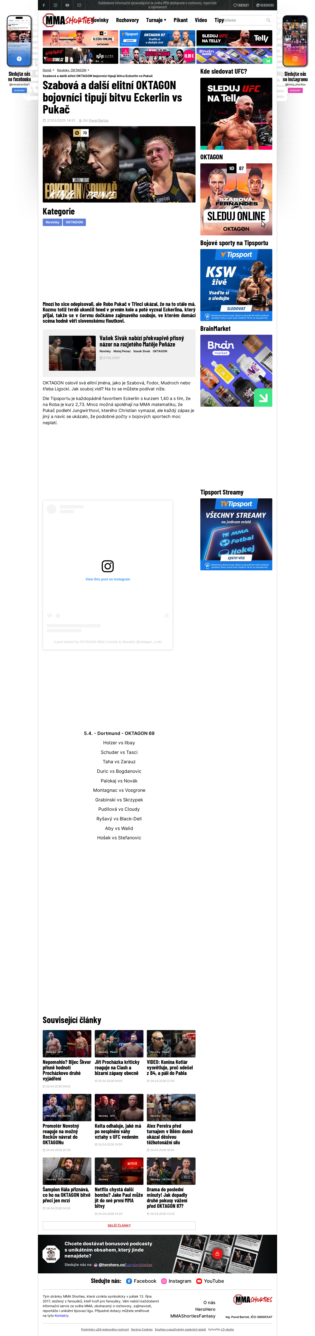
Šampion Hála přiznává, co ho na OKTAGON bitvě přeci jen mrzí (66, 1195)
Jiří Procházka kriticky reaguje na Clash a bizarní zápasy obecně (117, 1068)
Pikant (181, 21)
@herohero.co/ (123, 1265)
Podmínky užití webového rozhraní (105, 1329)
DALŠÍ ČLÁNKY (119, 1225)
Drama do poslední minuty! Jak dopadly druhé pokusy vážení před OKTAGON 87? (167, 1198)
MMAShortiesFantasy (192, 1316)
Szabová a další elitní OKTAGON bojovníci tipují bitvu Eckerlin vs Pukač (98, 76)
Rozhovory (127, 21)
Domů (47, 70)
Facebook (141, 1281)
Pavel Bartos (98, 121)
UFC (60, 1052)
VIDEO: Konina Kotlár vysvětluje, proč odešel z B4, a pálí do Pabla (170, 1068)
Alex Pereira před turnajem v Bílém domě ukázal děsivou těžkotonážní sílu (170, 1135)
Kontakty (62, 1316)
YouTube (210, 1281)
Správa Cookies (142, 1329)
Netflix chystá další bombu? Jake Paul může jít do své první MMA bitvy (119, 1198)
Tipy (219, 21)
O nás (209, 1303)
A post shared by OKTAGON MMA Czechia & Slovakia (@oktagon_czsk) (108, 642)
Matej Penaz (122, 351)
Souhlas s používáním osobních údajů (180, 1329)
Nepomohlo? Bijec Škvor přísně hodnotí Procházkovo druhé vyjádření (67, 1071)
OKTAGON (78, 70)
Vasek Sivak (141, 351)
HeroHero (205, 1309)
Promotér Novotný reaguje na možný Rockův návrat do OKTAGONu (61, 1135)
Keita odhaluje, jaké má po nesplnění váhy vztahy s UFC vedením (118, 1132)
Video (201, 21)
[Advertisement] (119, 263)
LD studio (227, 1329)
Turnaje (156, 21)
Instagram (176, 1281)
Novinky (100, 21)
